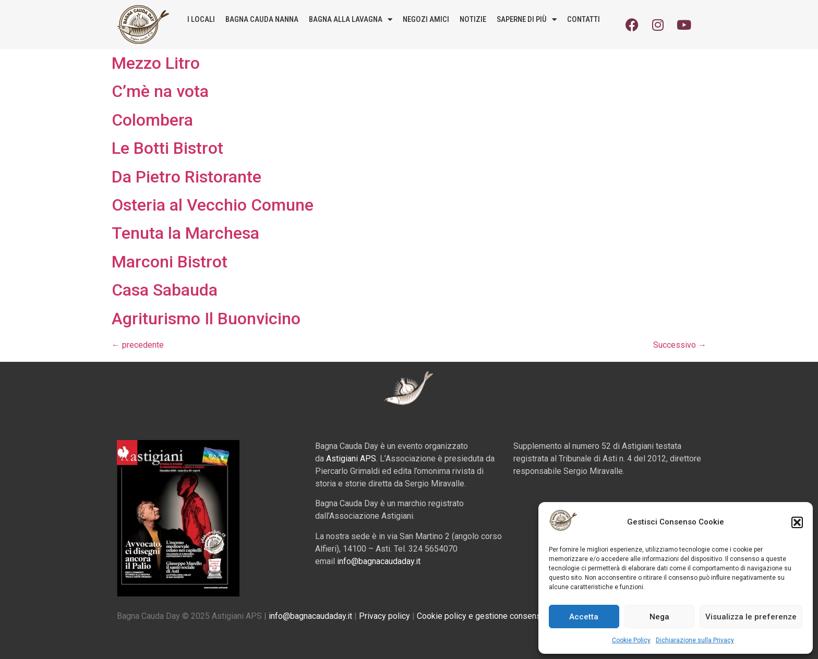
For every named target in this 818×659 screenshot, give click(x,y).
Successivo (679, 345)
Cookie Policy (631, 640)
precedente (138, 345)
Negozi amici (426, 19)
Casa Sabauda (165, 290)
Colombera (152, 120)
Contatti (583, 19)
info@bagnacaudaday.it (378, 561)
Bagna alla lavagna (350, 19)
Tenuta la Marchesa (185, 233)
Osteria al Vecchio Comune (213, 205)
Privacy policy (384, 616)
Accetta (583, 616)
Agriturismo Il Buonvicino (206, 318)
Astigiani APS (351, 458)
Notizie (473, 19)
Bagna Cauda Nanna (261, 19)
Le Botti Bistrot (167, 148)
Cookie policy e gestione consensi (480, 616)
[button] (797, 522)
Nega (659, 616)
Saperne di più (527, 19)
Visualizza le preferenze (751, 616)
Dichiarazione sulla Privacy (695, 640)
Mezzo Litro (156, 63)
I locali (201, 19)
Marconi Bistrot (169, 262)
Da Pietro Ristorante (186, 177)
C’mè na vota (160, 91)
